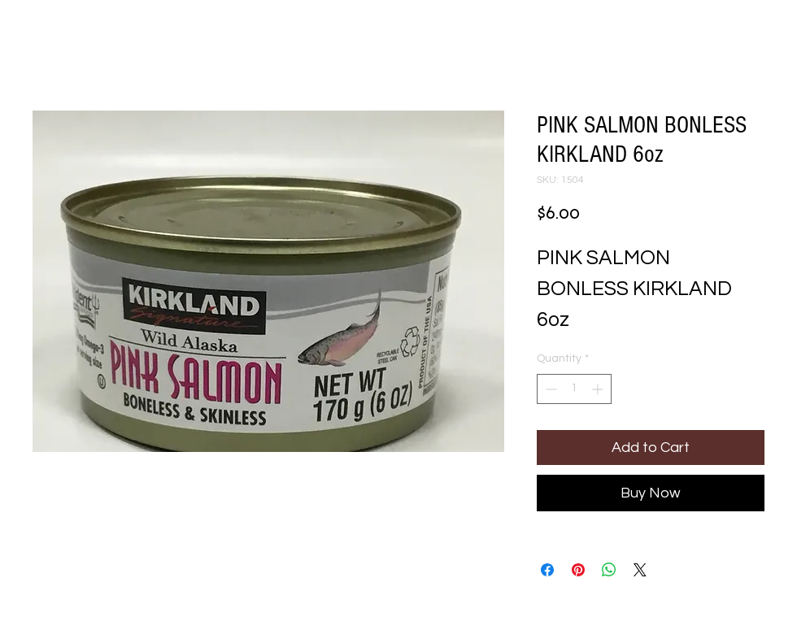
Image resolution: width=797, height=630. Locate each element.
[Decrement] (549, 389)
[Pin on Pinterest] (578, 570)
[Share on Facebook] (547, 570)
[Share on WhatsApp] (609, 570)
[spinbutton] (574, 389)
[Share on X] (640, 570)
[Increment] (599, 389)
